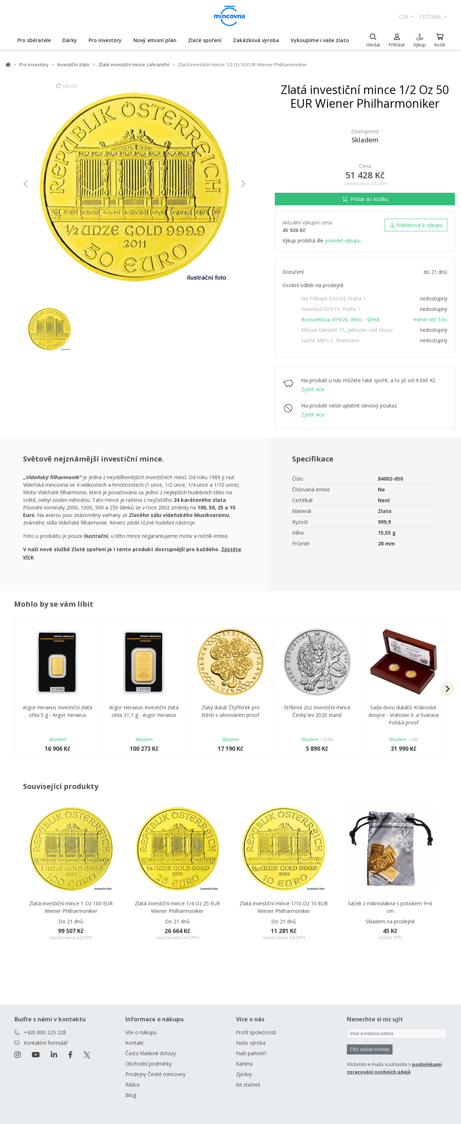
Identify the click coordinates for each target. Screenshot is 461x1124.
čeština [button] (431, 16)
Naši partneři (251, 1053)
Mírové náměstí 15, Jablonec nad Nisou (347, 329)
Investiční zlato (73, 64)
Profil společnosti (256, 1032)
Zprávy (244, 1074)
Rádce (132, 1084)
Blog (130, 1095)
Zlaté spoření (204, 40)
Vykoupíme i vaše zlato (320, 40)
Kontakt (134, 1042)
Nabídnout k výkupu (416, 225)
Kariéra (244, 1063)
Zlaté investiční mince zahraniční (133, 64)
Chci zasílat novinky (369, 1049)
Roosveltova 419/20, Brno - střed (340, 319)
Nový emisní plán (154, 40)
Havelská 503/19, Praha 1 (331, 308)
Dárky (69, 40)
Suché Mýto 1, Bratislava (330, 340)
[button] (39, 184)
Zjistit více (313, 389)
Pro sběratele (34, 40)
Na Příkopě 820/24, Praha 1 (333, 298)
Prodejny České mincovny (155, 1074)
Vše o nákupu (141, 1032)
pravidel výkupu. (343, 240)
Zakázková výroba (256, 40)
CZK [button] (404, 16)
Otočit (66, 89)
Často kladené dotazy (150, 1053)
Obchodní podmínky (148, 1063)
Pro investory (105, 40)
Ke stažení (248, 1084)
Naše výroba (250, 1042)
